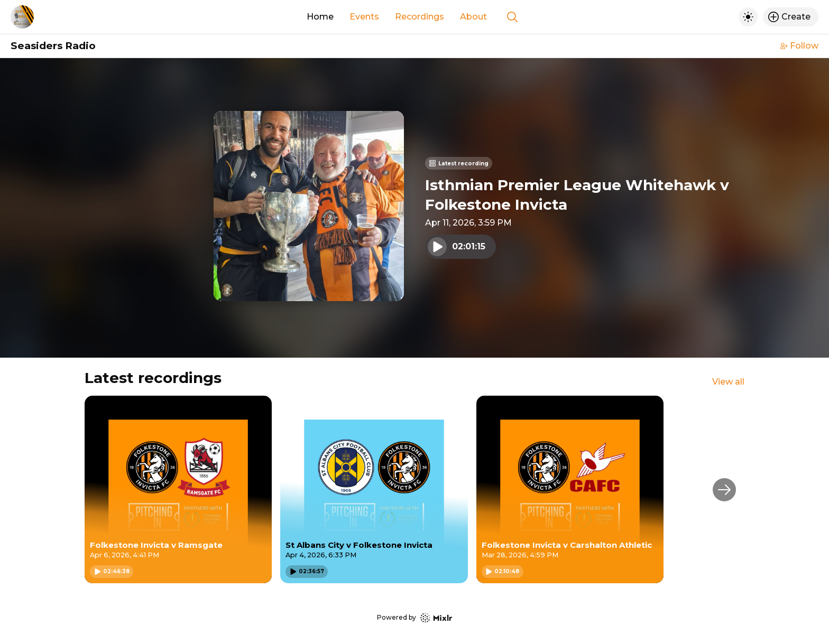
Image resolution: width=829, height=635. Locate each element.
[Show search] (512, 16)
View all (728, 382)
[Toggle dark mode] (748, 16)
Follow (799, 46)
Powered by (414, 618)
